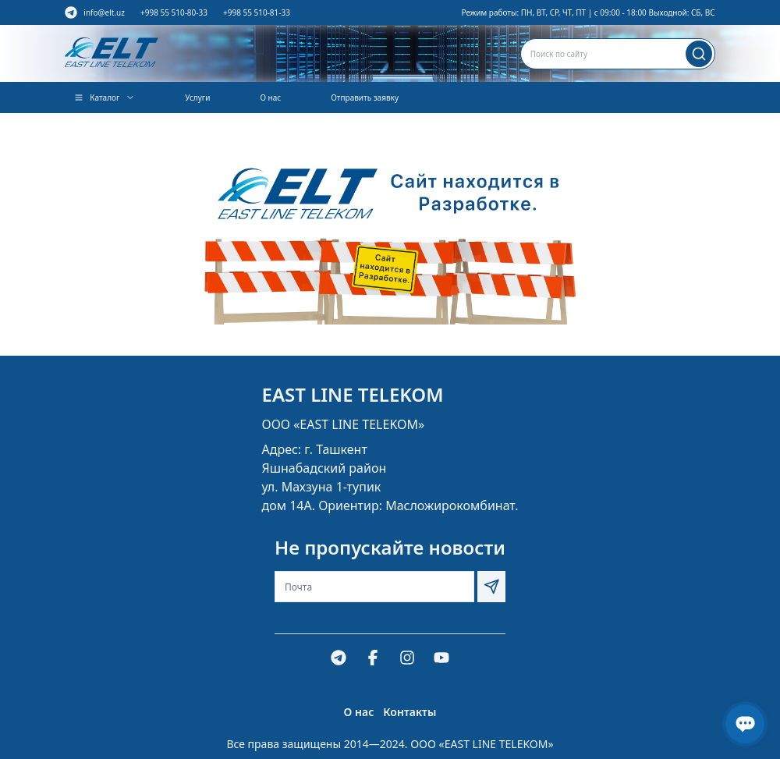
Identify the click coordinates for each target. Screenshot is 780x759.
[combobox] (617, 53)
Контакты (409, 711)
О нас (270, 97)
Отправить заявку (365, 97)
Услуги (197, 97)
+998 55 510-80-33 (173, 12)
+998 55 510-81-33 (256, 12)
